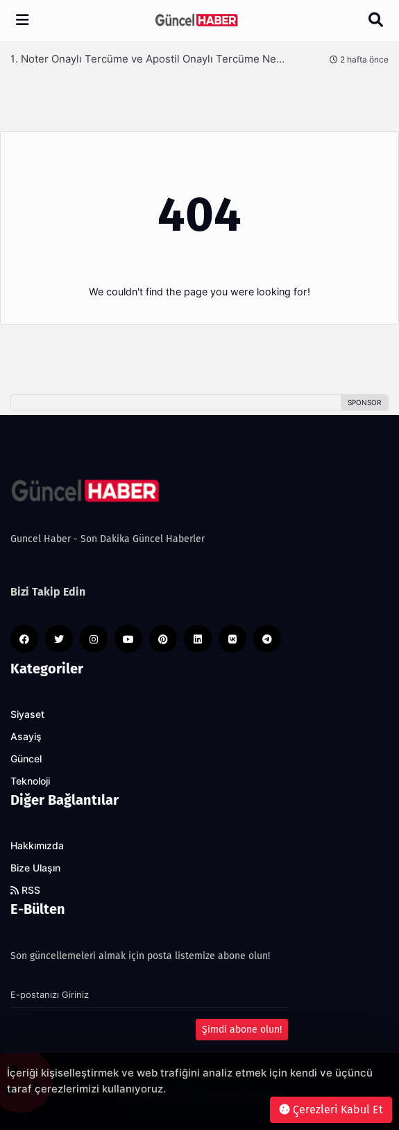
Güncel (26, 758)
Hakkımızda (37, 845)
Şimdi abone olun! (242, 1029)
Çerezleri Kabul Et (331, 1109)
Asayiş (26, 736)
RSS (25, 890)
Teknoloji (30, 781)
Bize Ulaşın (35, 868)
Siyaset (27, 714)
